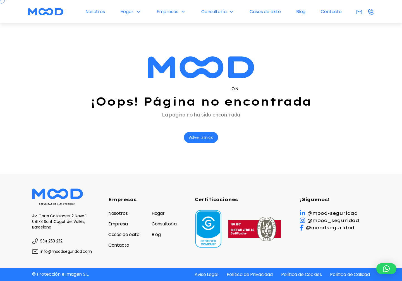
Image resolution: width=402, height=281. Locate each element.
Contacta (118, 245)
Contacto (331, 11)
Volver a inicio (201, 137)
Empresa (118, 224)
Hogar (126, 11)
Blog (300, 11)
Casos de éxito (265, 11)
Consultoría (213, 11)
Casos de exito (124, 234)
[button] (386, 268)
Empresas (167, 11)
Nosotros (95, 11)
